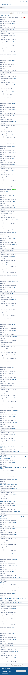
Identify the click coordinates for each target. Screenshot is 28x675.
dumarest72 (15, 219)
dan (13, 614)
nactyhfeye (14, 559)
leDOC (13, 60)
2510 (7, 191)
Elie (13, 385)
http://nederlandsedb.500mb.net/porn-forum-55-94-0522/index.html (13, 468)
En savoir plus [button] (5, 673)
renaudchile (15, 565)
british (13, 398)
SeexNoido (14, 440)
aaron (13, 391)
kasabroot (14, 422)
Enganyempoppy (16, 587)
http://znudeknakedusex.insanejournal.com (10, 582)
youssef (14, 269)
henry (13, 250)
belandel (14, 152)
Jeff (13, 571)
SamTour (14, 164)
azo (13, 293)
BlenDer (14, 379)
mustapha (14, 127)
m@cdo (14, 183)
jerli (24, 17)
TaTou (13, 115)
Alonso (13, 195)
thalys (13, 404)
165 (6, 50)
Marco (13, 146)
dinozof (14, 54)
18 (6, 31)
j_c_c (13, 91)
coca (13, 72)
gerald (13, 262)
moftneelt (14, 462)
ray (13, 361)
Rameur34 (14, 244)
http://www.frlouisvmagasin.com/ (8, 484)
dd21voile (14, 97)
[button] (11, 13)
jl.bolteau (14, 547)
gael (13, 373)
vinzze (13, 287)
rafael (13, 35)
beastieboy (14, 318)
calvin (13, 256)
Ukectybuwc (15, 479)
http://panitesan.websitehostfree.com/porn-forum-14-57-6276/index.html (13, 457)
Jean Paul (14, 330)
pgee (13, 348)
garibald (14, 134)
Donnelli (14, 140)
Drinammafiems (16, 511)
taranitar (14, 78)
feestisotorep (15, 281)
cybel (13, 207)
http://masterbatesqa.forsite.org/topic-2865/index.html (14, 598)
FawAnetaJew (15, 451)
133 (6, 264)
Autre (3, 10)
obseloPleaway (15, 657)
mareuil (14, 428)
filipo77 (14, 299)
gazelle (14, 528)
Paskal (13, 201)
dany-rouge (15, 651)
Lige (13, 29)
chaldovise (14, 534)
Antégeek (14, 488)
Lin (12, 213)
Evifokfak (14, 494)
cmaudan (14, 275)
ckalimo (14, 608)
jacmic (13, 226)
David (13, 66)
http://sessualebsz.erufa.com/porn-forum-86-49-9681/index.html (12, 517)
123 (6, 135)
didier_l (14, 109)
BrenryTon (14, 593)
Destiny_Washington (17, 602)
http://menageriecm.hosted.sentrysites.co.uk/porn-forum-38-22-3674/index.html (12, 500)
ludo (13, 41)
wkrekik (14, 355)
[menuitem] (20, 1)
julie (13, 367)
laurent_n (14, 23)
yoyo (13, 540)
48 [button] (20, 12)
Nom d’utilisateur (4, 15)
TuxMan (14, 639)
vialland (14, 416)
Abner (13, 170)
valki (13, 312)
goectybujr (14, 553)
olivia (13, 48)
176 (6, 19)
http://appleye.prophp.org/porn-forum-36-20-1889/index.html (11, 446)
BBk (13, 633)
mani (13, 627)
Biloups (14, 232)
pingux (14, 189)
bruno (13, 103)
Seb (13, 158)
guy (13, 645)
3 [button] (15, 12)
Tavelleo (14, 84)
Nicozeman (15, 410)
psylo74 (14, 522)
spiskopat (14, 176)
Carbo (13, 238)
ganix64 (14, 324)
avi (12, 621)
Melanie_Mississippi (17, 577)
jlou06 (13, 342)
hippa (13, 434)
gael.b (13, 505)
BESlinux (14, 305)
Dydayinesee (15, 473)
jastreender (15, 336)
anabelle (14, 121)
